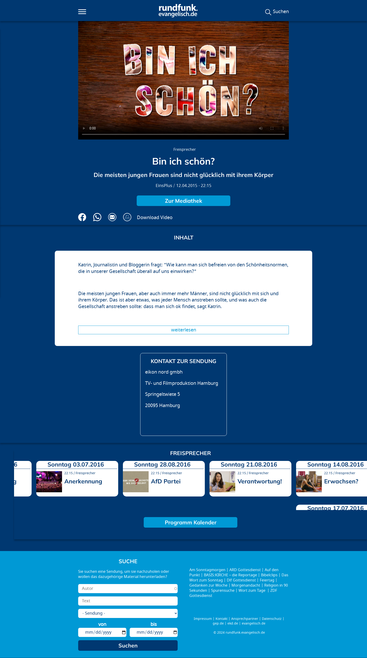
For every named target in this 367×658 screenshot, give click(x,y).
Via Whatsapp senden (97, 217)
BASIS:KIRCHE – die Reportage (230, 575)
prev (19, 484)
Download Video (154, 217)
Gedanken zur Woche (208, 585)
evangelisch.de (253, 623)
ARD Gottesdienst (245, 570)
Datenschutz (272, 618)
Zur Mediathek (183, 200)
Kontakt (222, 618)
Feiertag (267, 580)
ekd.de (233, 623)
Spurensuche (223, 590)
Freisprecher (184, 149)
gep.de (218, 623)
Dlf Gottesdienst (241, 580)
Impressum (203, 618)
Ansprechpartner (244, 618)
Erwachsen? (341, 481)
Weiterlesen (183, 330)
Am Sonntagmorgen (207, 570)
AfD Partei (166, 481)
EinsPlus (164, 186)
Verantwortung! (260, 481)
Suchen (281, 11)
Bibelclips (269, 575)
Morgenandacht (245, 585)
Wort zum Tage (252, 590)
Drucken (127, 217)
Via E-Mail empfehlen (112, 217)
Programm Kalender (191, 522)
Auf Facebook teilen (82, 217)
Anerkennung (83, 481)
